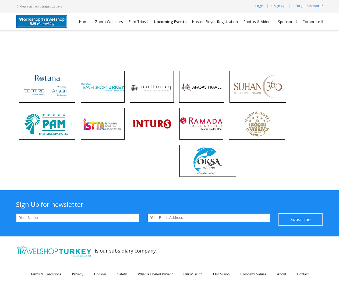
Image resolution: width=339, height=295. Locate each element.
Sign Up (278, 5)
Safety (122, 274)
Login (258, 5)
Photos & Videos (258, 21)
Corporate (311, 21)
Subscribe (300, 219)
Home (84, 21)
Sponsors (286, 21)
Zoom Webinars (109, 21)
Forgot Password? (308, 5)
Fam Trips (137, 21)
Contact (303, 274)
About (281, 274)
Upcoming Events (170, 21)
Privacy (77, 274)
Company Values (253, 274)
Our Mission (192, 274)
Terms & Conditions (45, 274)
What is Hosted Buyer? (154, 274)
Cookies (100, 274)
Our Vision (221, 274)
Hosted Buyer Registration (215, 21)
